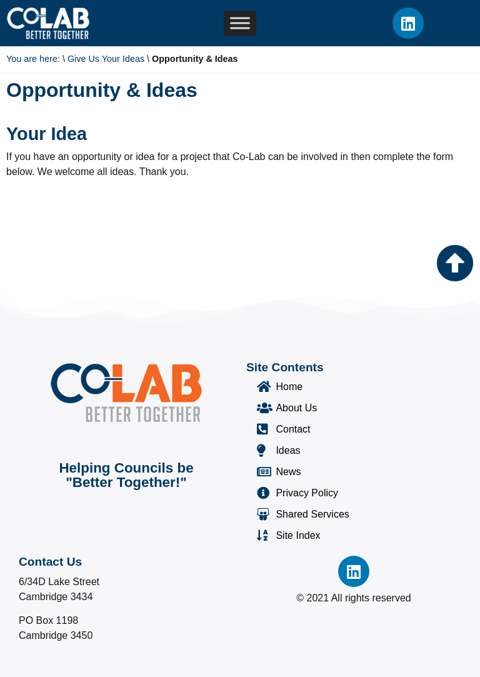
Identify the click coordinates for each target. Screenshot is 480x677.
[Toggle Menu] (240, 23)
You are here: (33, 59)
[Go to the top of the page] (455, 263)
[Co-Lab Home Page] (48, 23)
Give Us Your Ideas (106, 59)
